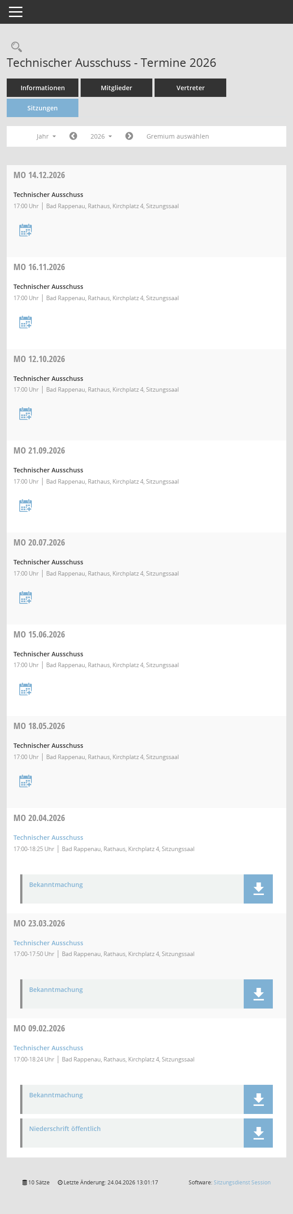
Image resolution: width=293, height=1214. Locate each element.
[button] (258, 889)
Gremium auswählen (177, 136)
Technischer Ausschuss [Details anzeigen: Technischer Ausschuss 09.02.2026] (48, 1048)
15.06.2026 (39, 634)
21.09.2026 (39, 450)
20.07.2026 (39, 542)
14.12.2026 (39, 175)
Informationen (43, 87)
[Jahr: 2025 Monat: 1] (73, 136)
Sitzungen (42, 108)
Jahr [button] (46, 136)
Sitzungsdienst (242, 1182)
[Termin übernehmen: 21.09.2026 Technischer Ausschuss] (25, 506)
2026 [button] (101, 136)
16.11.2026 (39, 267)
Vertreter (191, 87)
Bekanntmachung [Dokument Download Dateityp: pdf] (56, 885)
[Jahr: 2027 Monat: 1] (129, 136)
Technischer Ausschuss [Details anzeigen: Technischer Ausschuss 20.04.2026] (48, 837)
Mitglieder (116, 87)
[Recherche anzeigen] (14, 47)
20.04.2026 (39, 818)
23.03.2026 (39, 923)
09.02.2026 (39, 1028)
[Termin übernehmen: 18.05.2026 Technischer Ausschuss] (25, 782)
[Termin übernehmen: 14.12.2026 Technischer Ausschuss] (25, 231)
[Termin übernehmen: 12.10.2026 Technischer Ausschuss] (25, 414)
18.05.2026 (39, 726)
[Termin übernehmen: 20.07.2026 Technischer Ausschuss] (25, 598)
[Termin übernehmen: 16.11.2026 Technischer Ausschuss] (25, 323)
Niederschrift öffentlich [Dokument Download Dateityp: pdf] (65, 1129)
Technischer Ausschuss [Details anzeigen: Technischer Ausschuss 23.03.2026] (48, 943)
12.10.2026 (39, 359)
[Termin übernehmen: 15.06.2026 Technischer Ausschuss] (25, 690)
